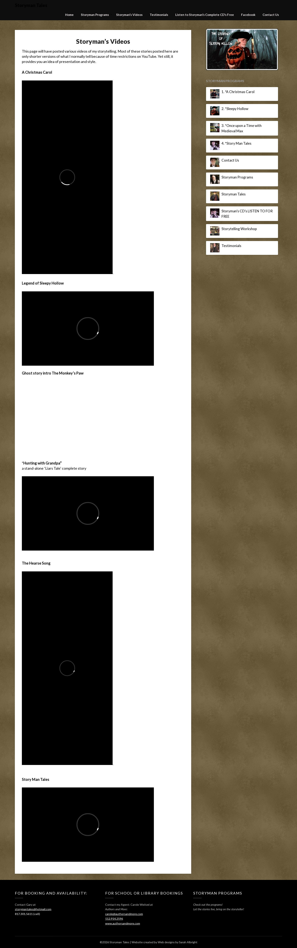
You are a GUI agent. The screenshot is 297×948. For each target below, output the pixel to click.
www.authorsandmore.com (122, 923)
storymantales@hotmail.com (33, 909)
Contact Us (271, 15)
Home (69, 15)
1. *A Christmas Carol (238, 92)
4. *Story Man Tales (236, 143)
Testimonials (159, 15)
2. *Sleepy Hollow (235, 108)
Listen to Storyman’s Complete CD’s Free (204, 15)
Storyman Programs (95, 15)
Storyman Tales (31, 5)
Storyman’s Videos (129, 15)
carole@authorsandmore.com (124, 914)
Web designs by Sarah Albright (177, 942)
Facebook (248, 15)
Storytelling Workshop (239, 229)
